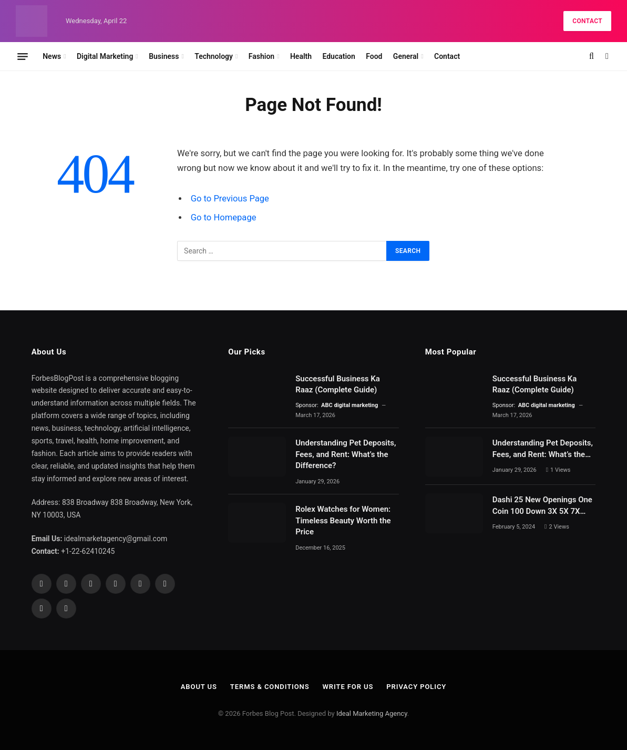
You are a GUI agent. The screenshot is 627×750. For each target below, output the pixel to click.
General (405, 56)
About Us (199, 687)
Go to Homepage (223, 217)
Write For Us (348, 687)
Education (338, 56)
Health (301, 56)
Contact (587, 21)
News (52, 56)
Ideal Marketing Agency (371, 713)
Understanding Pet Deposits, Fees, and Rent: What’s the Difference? (345, 454)
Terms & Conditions (270, 687)
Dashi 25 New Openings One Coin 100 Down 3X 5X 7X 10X (542, 506)
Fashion (261, 56)
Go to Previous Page (230, 199)
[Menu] (22, 56)
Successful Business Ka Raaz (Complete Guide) (337, 384)
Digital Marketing (105, 56)
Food (374, 56)
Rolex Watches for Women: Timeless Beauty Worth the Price (342, 520)
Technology (213, 56)
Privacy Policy (416, 687)
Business (164, 56)
